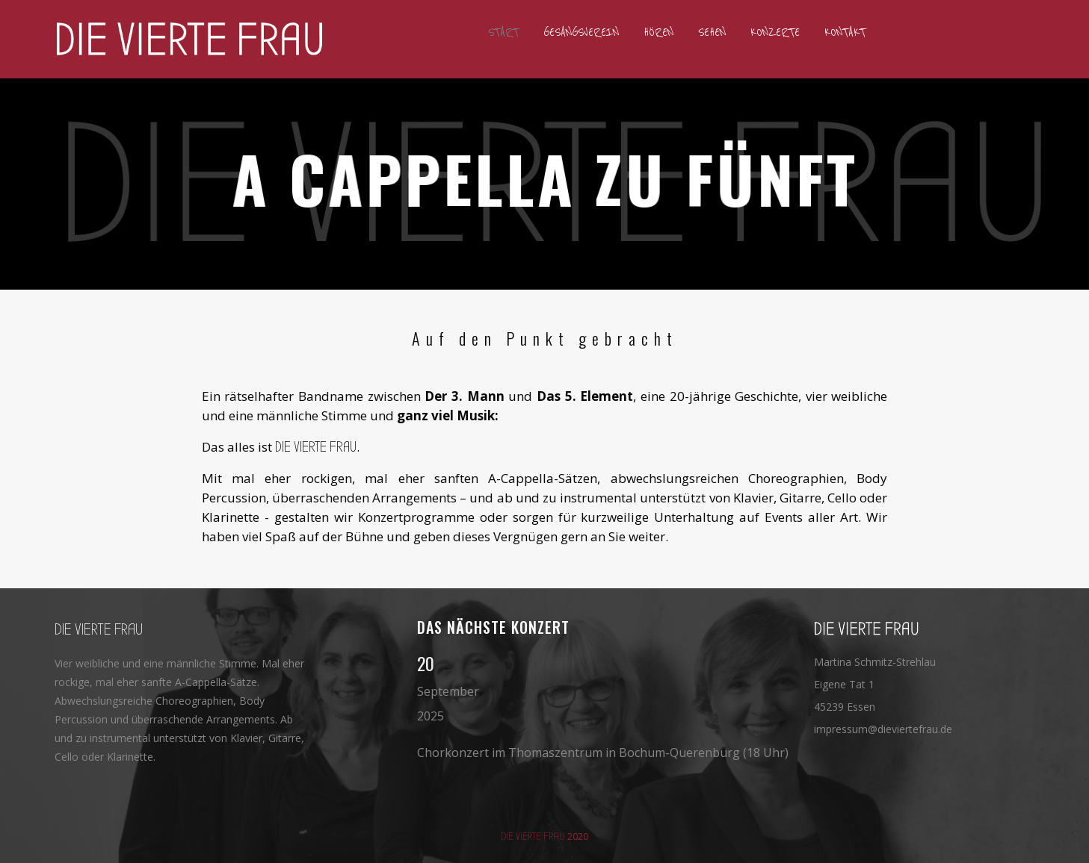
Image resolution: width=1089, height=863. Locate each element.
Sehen (712, 32)
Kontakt (845, 32)
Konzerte (775, 32)
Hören (658, 32)
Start (503, 32)
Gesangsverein (581, 32)
